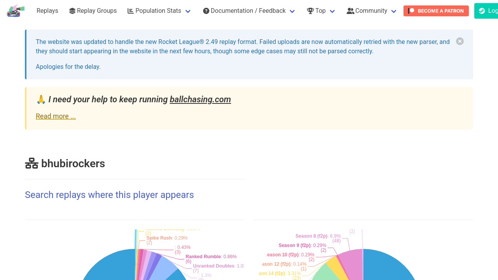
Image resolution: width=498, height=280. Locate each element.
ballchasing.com (200, 99)
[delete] (460, 41)
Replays (47, 10)
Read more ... (56, 116)
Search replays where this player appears (109, 194)
